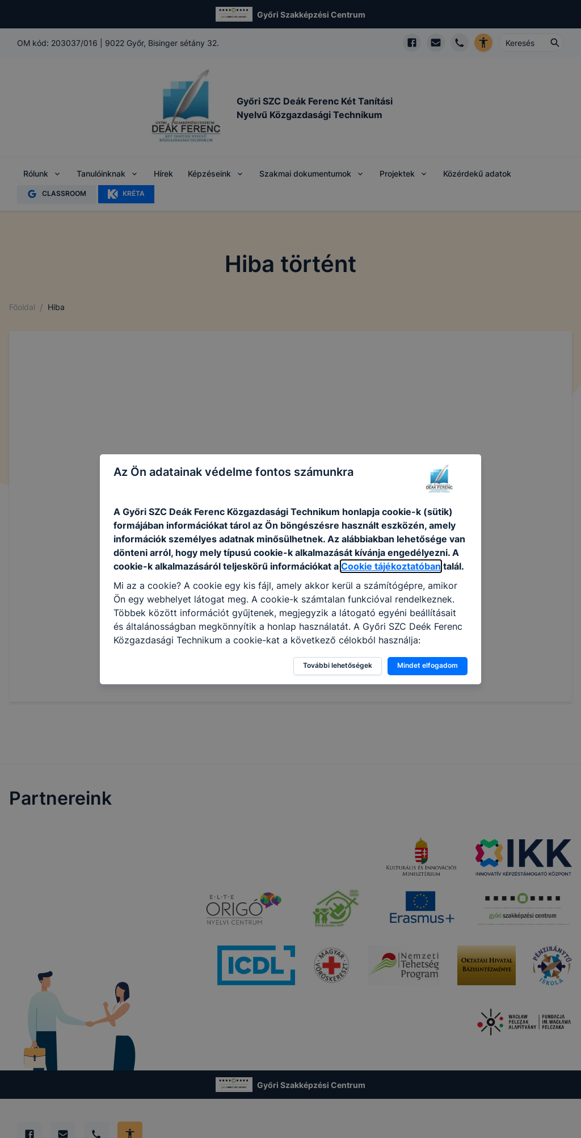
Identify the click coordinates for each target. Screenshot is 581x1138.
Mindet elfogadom (427, 665)
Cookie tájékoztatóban (391, 566)
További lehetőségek (337, 665)
